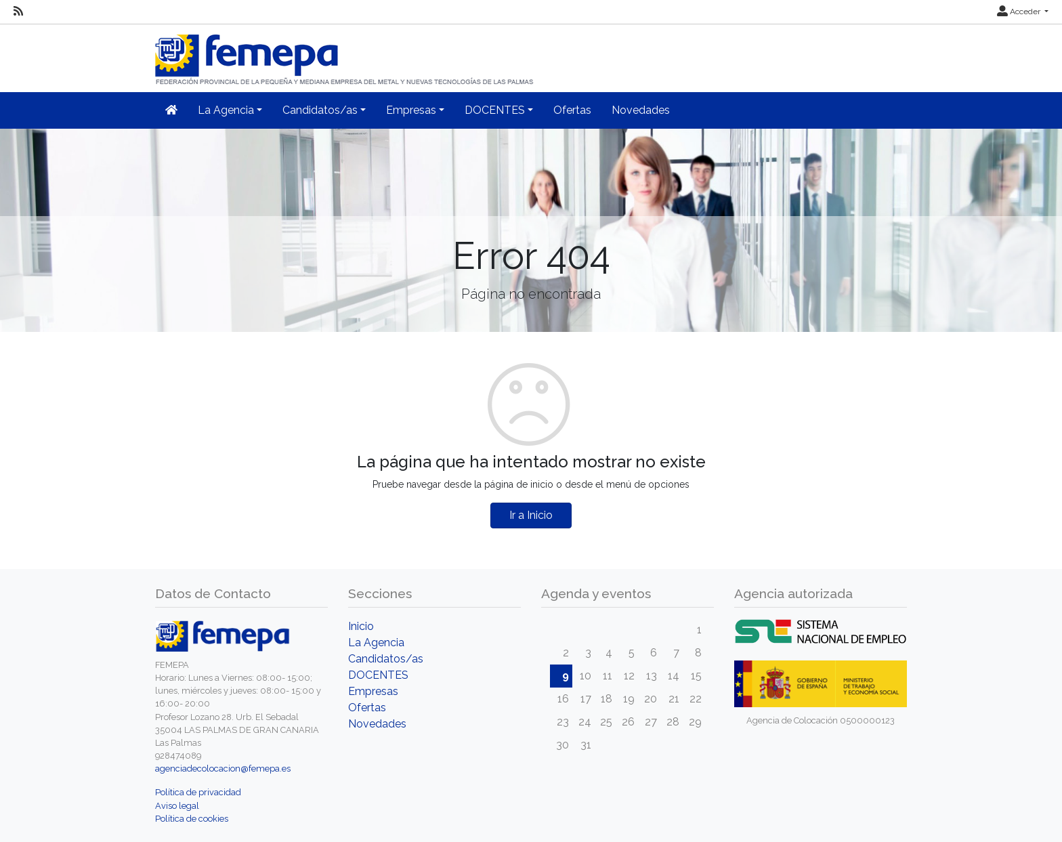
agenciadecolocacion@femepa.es (223, 768)
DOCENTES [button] (495, 110)
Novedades (641, 110)
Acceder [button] (1019, 11)
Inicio (361, 626)
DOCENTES (378, 675)
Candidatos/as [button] (320, 110)
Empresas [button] (411, 110)
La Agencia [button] (226, 110)
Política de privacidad (198, 792)
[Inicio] (345, 53)
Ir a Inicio (531, 515)
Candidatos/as (385, 658)
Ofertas (572, 110)
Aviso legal (177, 806)
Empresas (373, 691)
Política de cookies (191, 819)
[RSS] (18, 11)
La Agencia (376, 642)
